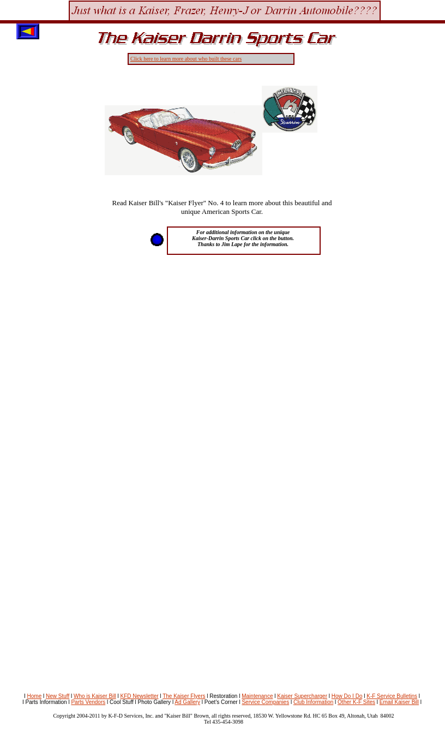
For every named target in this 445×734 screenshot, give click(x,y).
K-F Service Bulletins (391, 696)
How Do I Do (347, 696)
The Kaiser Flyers (184, 696)
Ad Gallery (187, 702)
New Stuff (57, 696)
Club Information (313, 702)
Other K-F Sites (356, 702)
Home (34, 696)
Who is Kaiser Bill (95, 696)
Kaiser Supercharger (302, 696)
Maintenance (257, 696)
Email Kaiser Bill (399, 702)
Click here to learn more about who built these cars (186, 59)
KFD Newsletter (140, 696)
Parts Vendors (88, 702)
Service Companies (265, 702)
